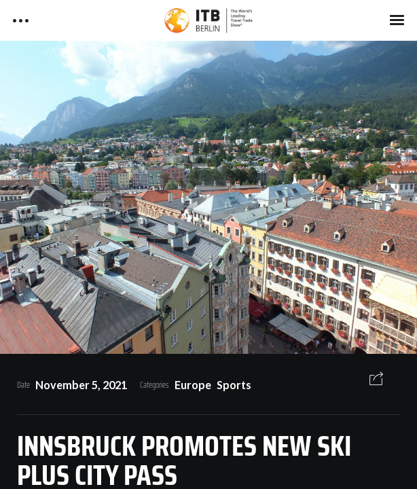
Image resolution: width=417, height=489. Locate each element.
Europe (193, 384)
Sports (234, 384)
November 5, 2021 (81, 384)
